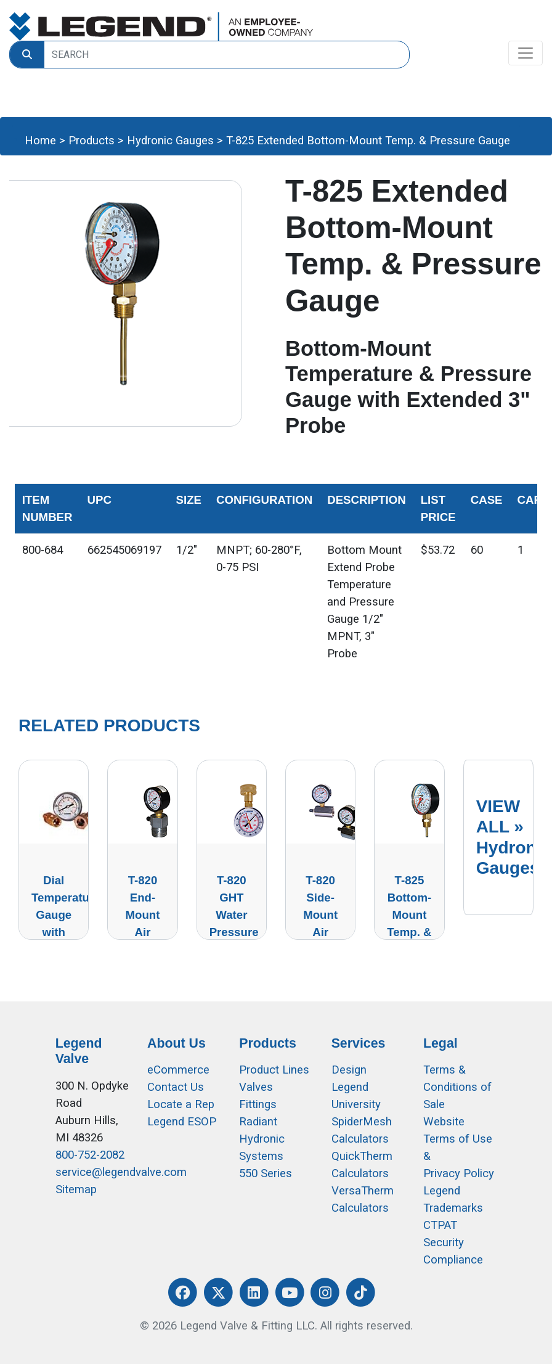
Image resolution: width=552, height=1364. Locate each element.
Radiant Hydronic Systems (262, 1139)
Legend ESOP (181, 1121)
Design (349, 1070)
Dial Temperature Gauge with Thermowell (65, 915)
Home (40, 140)
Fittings (258, 1104)
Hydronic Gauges (170, 140)
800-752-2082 (89, 1155)
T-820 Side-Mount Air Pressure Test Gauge (322, 932)
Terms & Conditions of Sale (457, 1087)
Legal (440, 1043)
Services (358, 1043)
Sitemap (76, 1189)
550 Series (265, 1173)
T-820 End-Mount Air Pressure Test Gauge (144, 932)
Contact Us (175, 1087)
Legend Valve (78, 1051)
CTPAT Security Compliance (453, 1242)
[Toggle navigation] (525, 53)
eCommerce (178, 1070)
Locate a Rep (180, 1104)
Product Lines (274, 1070)
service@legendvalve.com (121, 1172)
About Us (176, 1043)
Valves (256, 1087)
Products (91, 140)
